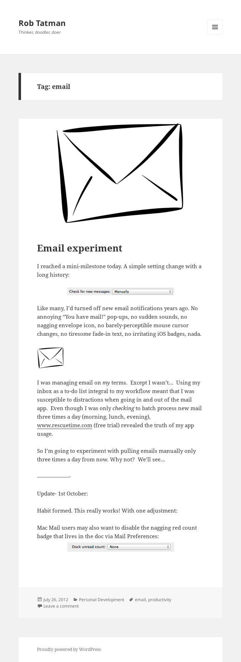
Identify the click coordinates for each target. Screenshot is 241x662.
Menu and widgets (215, 34)
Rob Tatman (42, 22)
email (140, 600)
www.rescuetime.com (64, 425)
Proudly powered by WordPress (69, 649)
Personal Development (101, 600)
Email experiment (79, 248)
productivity (159, 600)
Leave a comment (61, 606)
